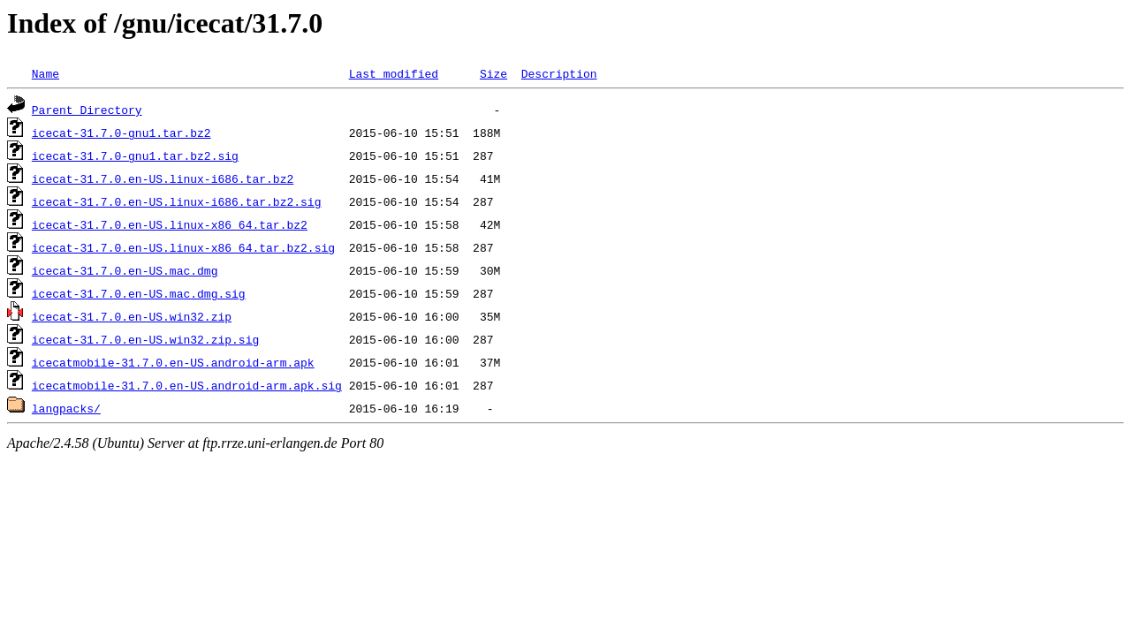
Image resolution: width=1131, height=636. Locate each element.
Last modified (393, 73)
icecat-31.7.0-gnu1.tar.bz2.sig (135, 155)
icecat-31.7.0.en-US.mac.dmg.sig (139, 293)
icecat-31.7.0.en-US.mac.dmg (125, 270)
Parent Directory (87, 109)
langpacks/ (66, 408)
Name (45, 73)
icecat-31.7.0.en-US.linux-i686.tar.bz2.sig (177, 201)
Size (493, 73)
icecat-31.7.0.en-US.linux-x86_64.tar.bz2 (169, 224)
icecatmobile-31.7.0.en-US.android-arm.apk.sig (187, 385)
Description (559, 73)
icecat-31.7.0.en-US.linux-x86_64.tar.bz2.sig (183, 247)
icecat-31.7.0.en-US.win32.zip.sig (145, 339)
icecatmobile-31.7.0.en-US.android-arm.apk (173, 362)
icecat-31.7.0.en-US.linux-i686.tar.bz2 (162, 178)
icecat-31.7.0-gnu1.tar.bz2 (121, 132)
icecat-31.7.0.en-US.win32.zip (132, 316)
